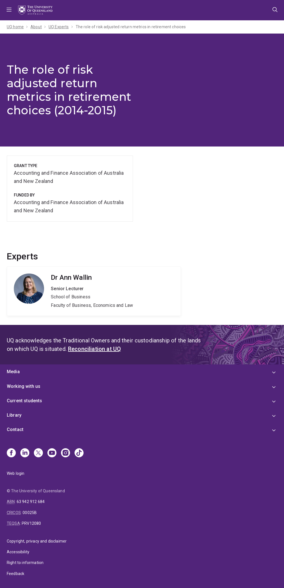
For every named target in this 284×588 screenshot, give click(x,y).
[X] (38, 453)
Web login (15, 473)
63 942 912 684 (31, 501)
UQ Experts (59, 27)
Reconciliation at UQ (94, 349)
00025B (30, 512)
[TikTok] (79, 453)
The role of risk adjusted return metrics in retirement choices (131, 27)
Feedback (15, 573)
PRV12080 (31, 523)
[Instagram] (65, 453)
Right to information (25, 562)
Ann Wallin (94, 291)
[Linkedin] (24, 453)
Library (14, 415)
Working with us (23, 386)
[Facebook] (11, 453)
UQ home (15, 27)
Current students (24, 400)
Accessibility (18, 552)
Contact (15, 429)
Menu (9, 10)
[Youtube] (51, 453)
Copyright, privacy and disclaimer (37, 541)
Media (13, 371)
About (36, 27)
